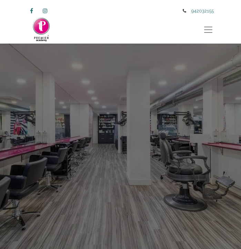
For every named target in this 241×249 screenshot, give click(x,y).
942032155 (202, 10)
